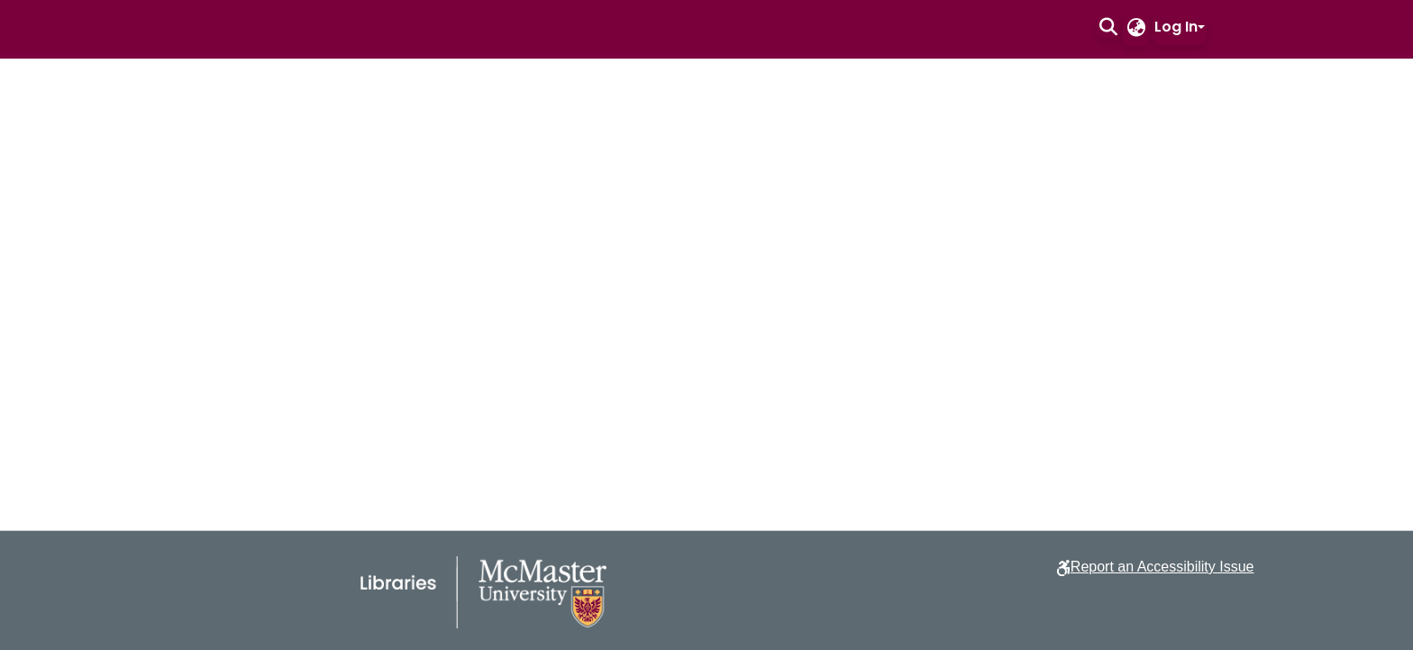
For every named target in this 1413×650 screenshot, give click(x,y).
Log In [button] (1176, 26)
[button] (1108, 27)
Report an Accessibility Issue (1162, 566)
